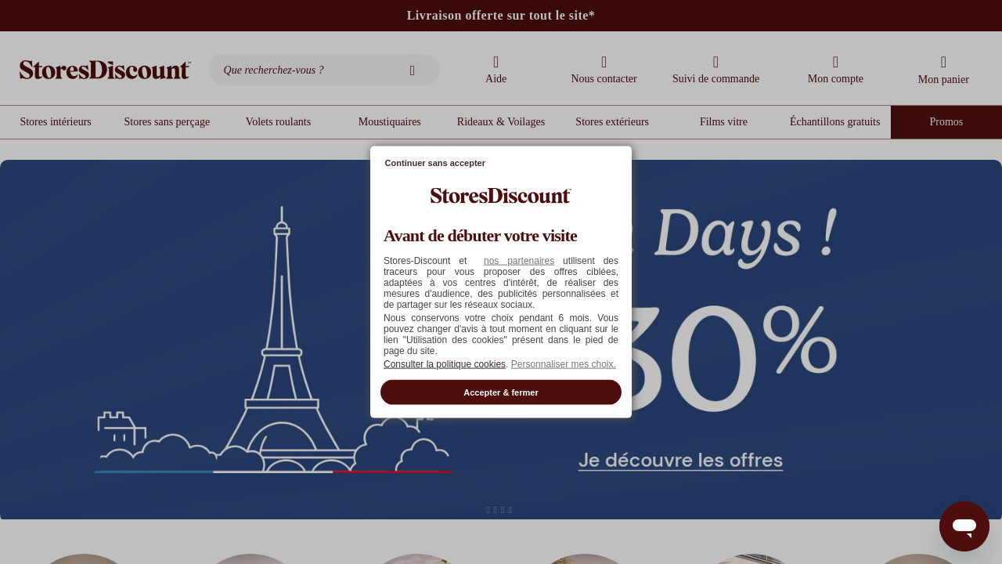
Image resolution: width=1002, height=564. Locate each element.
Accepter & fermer (500, 391)
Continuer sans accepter (435, 163)
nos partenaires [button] (519, 260)
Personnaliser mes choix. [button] (563, 363)
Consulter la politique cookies (445, 363)
